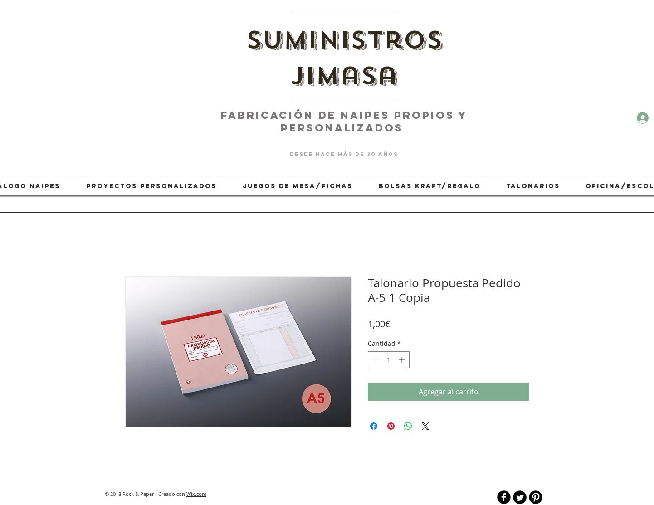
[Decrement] (375, 360)
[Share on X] (425, 426)
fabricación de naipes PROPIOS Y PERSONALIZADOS (344, 121)
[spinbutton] (389, 360)
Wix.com (196, 493)
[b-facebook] (504, 497)
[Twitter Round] (520, 497)
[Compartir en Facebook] (373, 426)
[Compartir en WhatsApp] (408, 426)
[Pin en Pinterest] (391, 426)
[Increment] (402, 360)
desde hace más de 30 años (344, 154)
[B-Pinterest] (535, 497)
